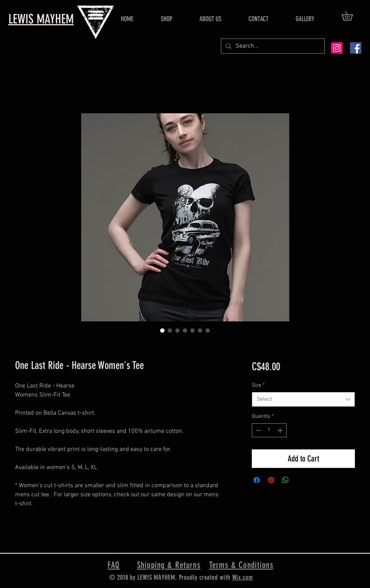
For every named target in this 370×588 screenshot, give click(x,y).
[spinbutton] (269, 430)
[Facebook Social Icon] (355, 48)
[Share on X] (299, 480)
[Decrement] (257, 430)
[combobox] (303, 399)
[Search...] (272, 46)
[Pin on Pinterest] (271, 480)
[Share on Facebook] (256, 480)
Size (258, 385)
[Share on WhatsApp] (285, 480)
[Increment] (280, 430)
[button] (351, 15)
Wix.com (242, 577)
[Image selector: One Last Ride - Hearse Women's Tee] (162, 330)
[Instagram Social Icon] (336, 48)
